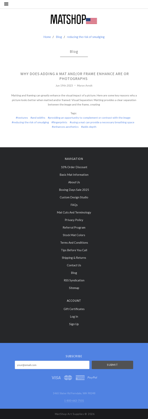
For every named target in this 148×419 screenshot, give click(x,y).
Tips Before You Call (74, 250)
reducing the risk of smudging (86, 37)
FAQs (74, 205)
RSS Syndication (74, 280)
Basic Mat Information (74, 174)
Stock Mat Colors (74, 235)
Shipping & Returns (74, 257)
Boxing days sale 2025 (74, 189)
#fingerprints (59, 122)
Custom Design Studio (74, 197)
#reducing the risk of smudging (30, 122)
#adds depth (88, 126)
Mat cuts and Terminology (74, 212)
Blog (59, 37)
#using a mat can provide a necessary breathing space (102, 122)
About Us (74, 182)
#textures (22, 117)
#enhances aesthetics (65, 126)
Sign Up (74, 324)
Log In (74, 316)
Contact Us (74, 265)
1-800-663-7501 (74, 400)
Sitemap (74, 287)
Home (47, 37)
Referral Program (74, 227)
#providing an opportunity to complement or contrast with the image (89, 117)
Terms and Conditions (74, 242)
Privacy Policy (74, 220)
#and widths (37, 117)
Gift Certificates (74, 309)
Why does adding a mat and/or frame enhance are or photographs (74, 76)
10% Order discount (74, 167)
